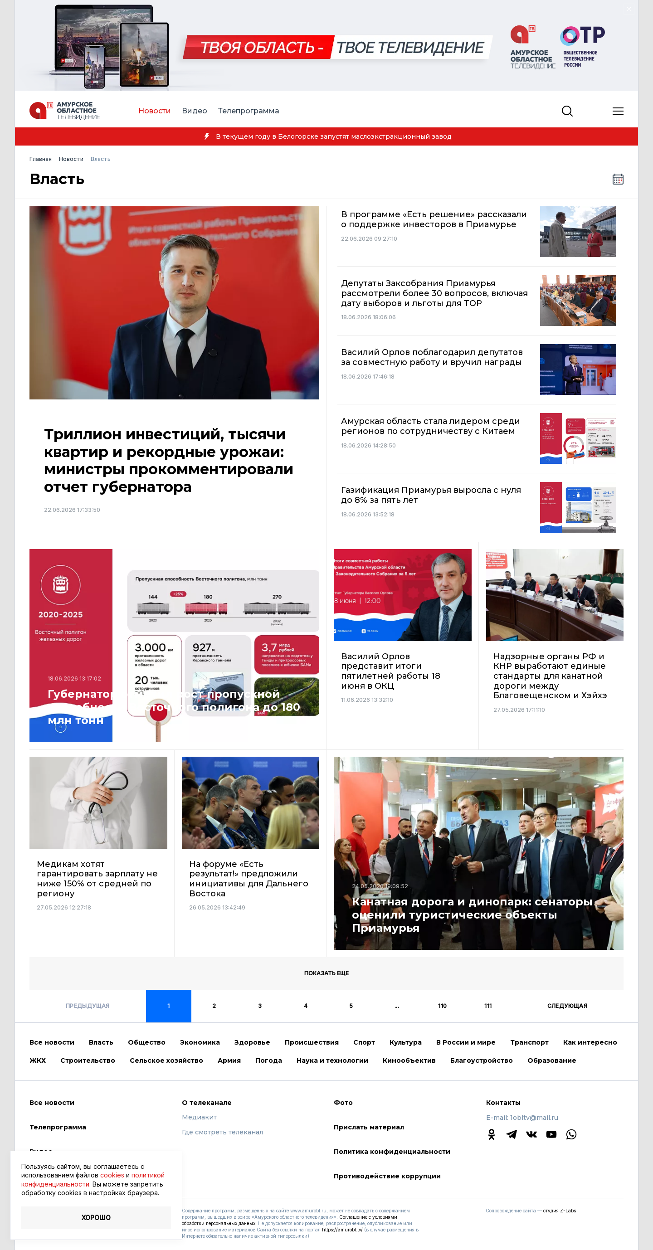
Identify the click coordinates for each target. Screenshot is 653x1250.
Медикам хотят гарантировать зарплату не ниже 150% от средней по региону (97, 879)
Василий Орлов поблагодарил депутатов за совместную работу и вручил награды (432, 357)
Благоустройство (481, 1060)
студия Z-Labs (559, 1210)
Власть (101, 1042)
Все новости (51, 1042)
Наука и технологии (332, 1060)
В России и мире (466, 1042)
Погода (268, 1060)
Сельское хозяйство (166, 1060)
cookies (112, 1175)
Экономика (200, 1042)
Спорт (364, 1042)
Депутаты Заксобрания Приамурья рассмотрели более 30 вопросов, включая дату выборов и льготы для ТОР (434, 293)
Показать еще (326, 973)
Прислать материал (369, 1127)
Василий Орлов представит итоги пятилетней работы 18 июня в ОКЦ (390, 671)
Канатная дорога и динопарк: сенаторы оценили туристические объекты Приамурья (472, 914)
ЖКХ (37, 1060)
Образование (551, 1060)
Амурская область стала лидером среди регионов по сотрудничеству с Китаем (430, 426)
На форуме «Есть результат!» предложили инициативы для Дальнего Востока (248, 879)
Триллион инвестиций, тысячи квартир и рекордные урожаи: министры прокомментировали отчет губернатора (168, 460)
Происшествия (312, 1042)
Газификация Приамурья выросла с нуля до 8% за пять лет (431, 495)
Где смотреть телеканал (222, 1132)
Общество (147, 1042)
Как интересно (590, 1042)
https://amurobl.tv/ (342, 1229)
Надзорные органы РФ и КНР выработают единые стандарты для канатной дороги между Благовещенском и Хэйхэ (550, 676)
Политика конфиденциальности (392, 1151)
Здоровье (252, 1042)
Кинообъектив (409, 1060)
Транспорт (529, 1042)
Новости (154, 111)
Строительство (87, 1060)
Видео (194, 111)
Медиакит (199, 1117)
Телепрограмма (248, 111)
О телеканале (207, 1102)
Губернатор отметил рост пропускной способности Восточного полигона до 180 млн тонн (174, 707)
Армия (229, 1060)
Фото (343, 1102)
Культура (406, 1042)
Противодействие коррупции (387, 1176)
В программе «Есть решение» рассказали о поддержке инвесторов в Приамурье (434, 219)
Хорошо (96, 1217)
